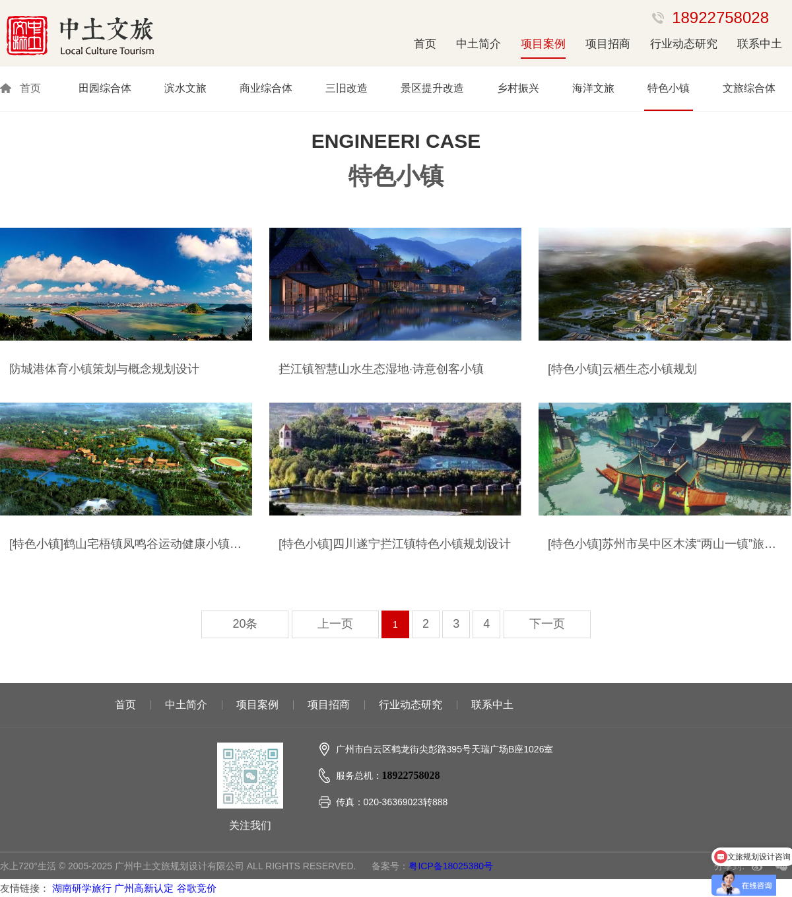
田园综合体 (105, 88)
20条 (244, 623)
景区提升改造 (432, 88)
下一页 (547, 623)
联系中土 (759, 44)
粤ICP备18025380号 (451, 866)
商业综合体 (266, 88)
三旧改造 (346, 88)
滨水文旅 (185, 88)
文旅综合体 (749, 88)
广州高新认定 (144, 888)
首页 (425, 44)
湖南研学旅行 (82, 888)
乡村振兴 (518, 88)
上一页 (335, 623)
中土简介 (478, 44)
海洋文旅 (593, 88)
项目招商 (607, 44)
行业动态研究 (683, 44)
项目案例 (543, 44)
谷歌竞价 (196, 888)
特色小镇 (668, 88)
